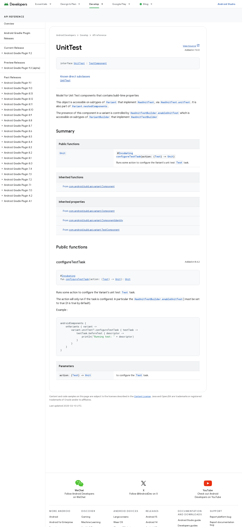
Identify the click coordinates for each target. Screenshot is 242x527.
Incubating (126, 153)
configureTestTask (128, 156)
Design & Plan (68, 4)
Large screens (120, 516)
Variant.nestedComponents (89, 106)
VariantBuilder (99, 117)
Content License (142, 396)
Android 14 (151, 522)
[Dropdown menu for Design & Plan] (80, 4)
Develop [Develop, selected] (94, 4)
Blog (145, 4)
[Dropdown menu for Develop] (103, 4)
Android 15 (151, 516)
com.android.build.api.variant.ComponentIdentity (96, 220)
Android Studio (226, 4)
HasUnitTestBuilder (144, 117)
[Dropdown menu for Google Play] (130, 4)
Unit (62, 153)
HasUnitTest (146, 102)
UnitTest (79, 63)
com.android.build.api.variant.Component (92, 186)
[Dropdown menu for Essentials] (51, 4)
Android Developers (66, 35)
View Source (189, 46)
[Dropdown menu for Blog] (152, 4)
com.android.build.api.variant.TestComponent (94, 229)
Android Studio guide (189, 520)
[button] (22, 53)
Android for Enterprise (61, 522)
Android (53, 516)
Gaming (85, 516)
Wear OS (118, 522)
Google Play (119, 4)
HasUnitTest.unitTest (175, 102)
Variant (111, 102)
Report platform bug (220, 516)
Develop (84, 35)
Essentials (41, 4)
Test (158, 156)
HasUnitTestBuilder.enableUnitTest (154, 113)
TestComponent (98, 63)
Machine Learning (90, 522)
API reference (14, 16)
